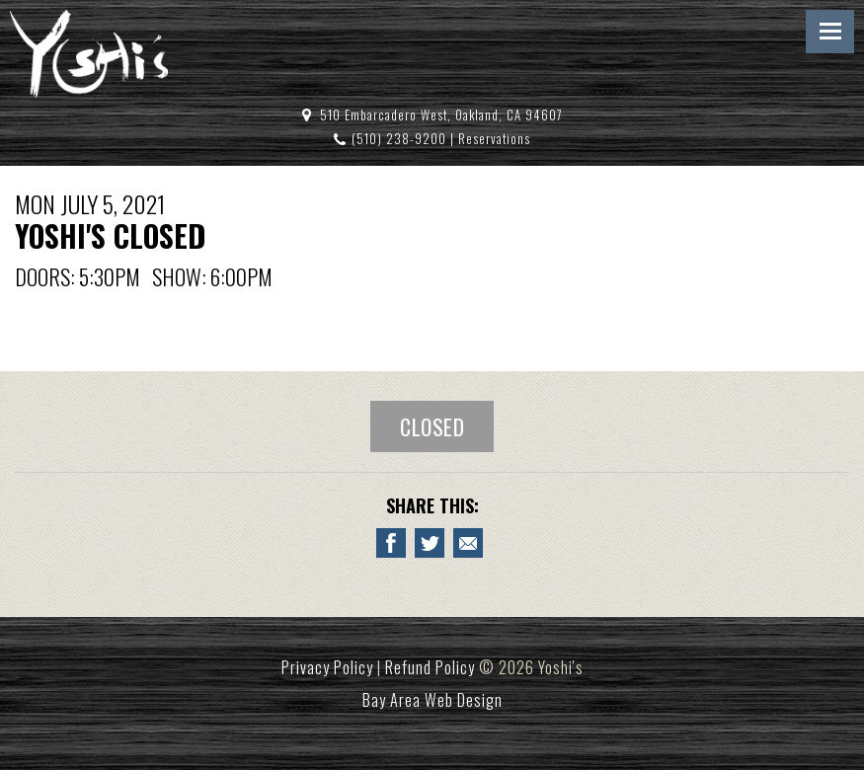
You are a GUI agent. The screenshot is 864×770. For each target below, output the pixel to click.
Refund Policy (430, 667)
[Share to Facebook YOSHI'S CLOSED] (391, 543)
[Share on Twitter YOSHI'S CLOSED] (429, 543)
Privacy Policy (327, 667)
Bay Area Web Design (432, 700)
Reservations (494, 138)
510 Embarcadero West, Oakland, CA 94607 (441, 115)
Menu (830, 31)
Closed (432, 426)
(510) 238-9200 (399, 138)
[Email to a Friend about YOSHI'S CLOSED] (468, 543)
